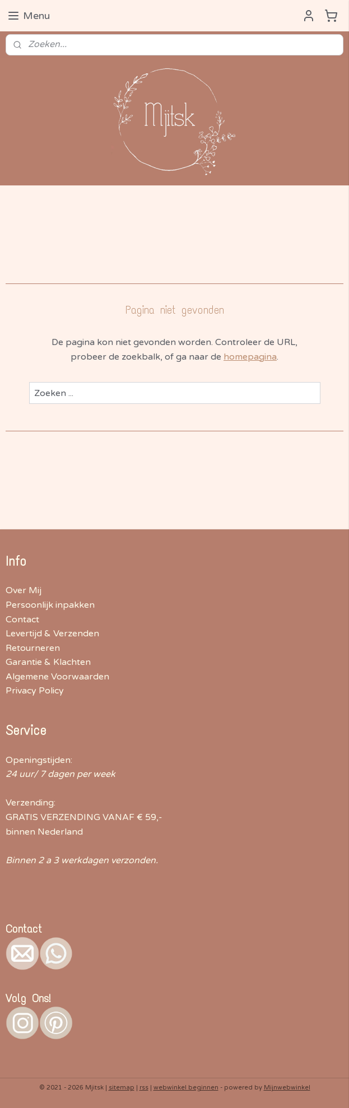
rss (143, 1087)
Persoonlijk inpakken (50, 605)
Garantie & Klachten (48, 662)
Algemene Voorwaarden (57, 676)
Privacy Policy (35, 690)
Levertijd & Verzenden (52, 633)
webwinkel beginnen (185, 1087)
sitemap (121, 1087)
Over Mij (23, 590)
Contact (22, 619)
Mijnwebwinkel (287, 1087)
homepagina (250, 356)
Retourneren (33, 648)
